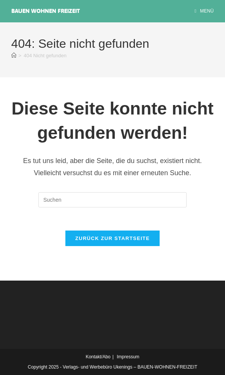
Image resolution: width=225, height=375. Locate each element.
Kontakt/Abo (98, 356)
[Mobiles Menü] (204, 11)
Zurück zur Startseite (112, 238)
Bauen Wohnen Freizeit (45, 11)
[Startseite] (13, 55)
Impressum (128, 356)
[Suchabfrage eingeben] (112, 199)
